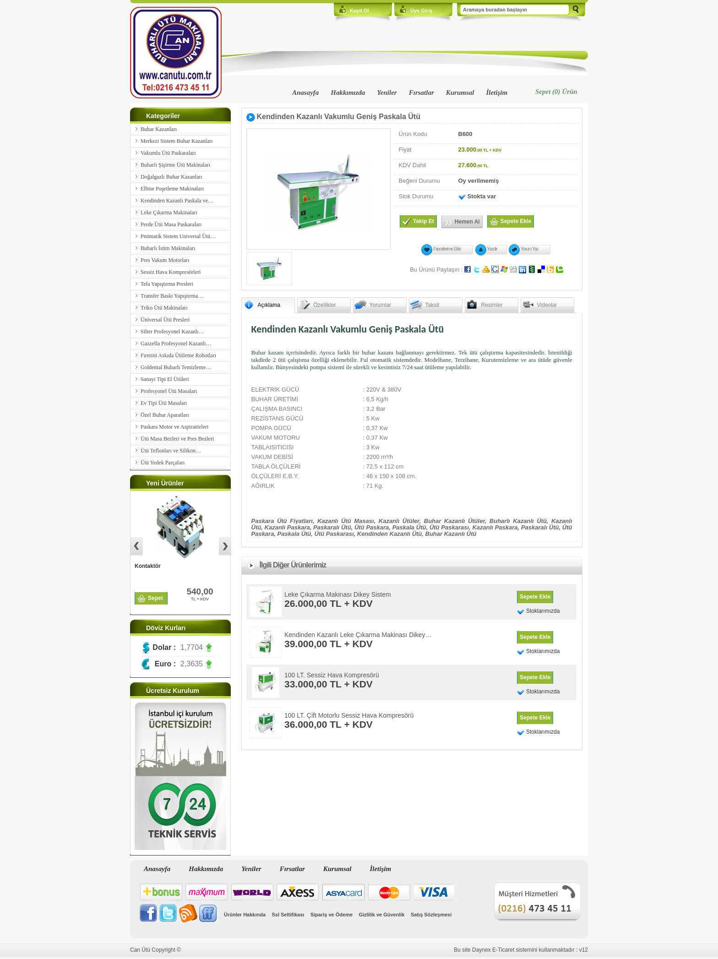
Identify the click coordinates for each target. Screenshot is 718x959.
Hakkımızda (348, 92)
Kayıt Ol (359, 10)
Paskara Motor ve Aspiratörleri (174, 427)
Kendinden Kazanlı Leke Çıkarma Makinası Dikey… (357, 634)
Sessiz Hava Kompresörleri (171, 272)
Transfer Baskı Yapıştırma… (172, 296)
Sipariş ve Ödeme (331, 914)
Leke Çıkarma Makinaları (169, 212)
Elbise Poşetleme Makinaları (172, 188)
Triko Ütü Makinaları (164, 308)
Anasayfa (305, 92)
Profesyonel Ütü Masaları (169, 391)
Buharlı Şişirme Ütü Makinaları (175, 165)
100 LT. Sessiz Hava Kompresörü (331, 675)
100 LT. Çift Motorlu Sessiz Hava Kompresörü (348, 715)
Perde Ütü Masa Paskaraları (171, 224)
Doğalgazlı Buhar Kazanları (171, 177)
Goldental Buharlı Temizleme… (176, 367)
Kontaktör (148, 566)
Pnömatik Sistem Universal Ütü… (178, 236)
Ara (575, 10)
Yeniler (387, 92)
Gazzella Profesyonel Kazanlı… (176, 343)
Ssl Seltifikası (288, 914)
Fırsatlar (421, 92)
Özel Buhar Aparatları (165, 415)
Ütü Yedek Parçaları (163, 462)
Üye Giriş (421, 10)
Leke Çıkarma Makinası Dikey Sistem (337, 594)
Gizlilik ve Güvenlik (381, 914)
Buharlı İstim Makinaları (168, 248)
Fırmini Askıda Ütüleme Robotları (178, 355)
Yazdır (492, 248)
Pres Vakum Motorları (165, 260)
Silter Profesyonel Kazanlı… (172, 331)
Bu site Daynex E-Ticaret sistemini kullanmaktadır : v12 (521, 950)
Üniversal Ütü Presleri (165, 319)
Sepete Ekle (535, 597)
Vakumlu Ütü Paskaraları (168, 153)
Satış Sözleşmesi (431, 914)
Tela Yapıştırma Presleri (167, 284)
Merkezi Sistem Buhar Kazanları (177, 141)
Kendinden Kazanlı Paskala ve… (177, 200)
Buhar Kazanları (159, 129)
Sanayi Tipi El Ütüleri (165, 379)
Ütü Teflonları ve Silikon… (171, 450)
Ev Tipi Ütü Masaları (164, 403)
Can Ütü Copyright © (155, 950)
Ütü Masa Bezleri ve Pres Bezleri (177, 439)
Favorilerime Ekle (447, 248)
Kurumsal (460, 92)
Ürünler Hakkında (245, 914)
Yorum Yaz (529, 248)
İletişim (496, 92)
